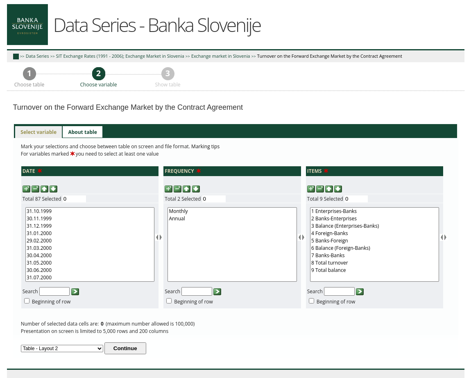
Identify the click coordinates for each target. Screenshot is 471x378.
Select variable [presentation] (38, 132)
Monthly (232, 211)
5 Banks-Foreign (374, 240)
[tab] (38, 132)
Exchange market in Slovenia (220, 56)
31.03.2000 (90, 248)
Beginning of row (51, 301)
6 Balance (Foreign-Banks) (374, 248)
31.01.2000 (90, 233)
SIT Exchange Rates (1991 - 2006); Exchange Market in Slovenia (120, 56)
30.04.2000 (90, 255)
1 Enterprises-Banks (374, 211)
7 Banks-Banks (374, 255)
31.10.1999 (90, 211)
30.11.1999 (90, 218)
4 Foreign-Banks (374, 233)
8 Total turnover (374, 263)
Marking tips (205, 146)
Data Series (37, 56)
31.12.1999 (90, 226)
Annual (232, 218)
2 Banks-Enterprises (374, 218)
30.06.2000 (90, 270)
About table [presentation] (82, 132)
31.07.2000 (90, 277)
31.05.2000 (90, 263)
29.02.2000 (90, 240)
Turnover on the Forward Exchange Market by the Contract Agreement (329, 56)
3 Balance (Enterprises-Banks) (374, 226)
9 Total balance (374, 270)
